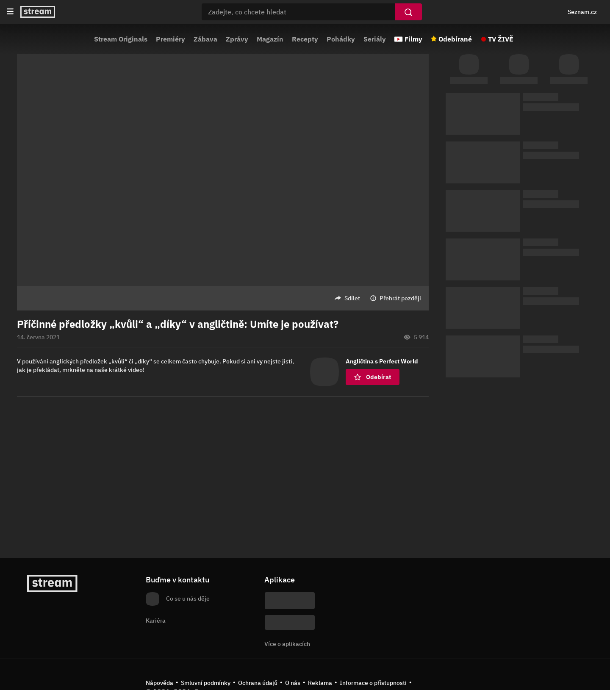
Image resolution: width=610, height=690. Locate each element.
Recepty (305, 39)
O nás (292, 683)
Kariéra (156, 620)
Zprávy (237, 39)
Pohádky (341, 39)
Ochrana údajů (257, 683)
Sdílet (352, 298)
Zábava (205, 39)
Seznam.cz (582, 12)
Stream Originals (120, 39)
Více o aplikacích (287, 644)
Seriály (374, 39)
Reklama (320, 683)
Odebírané (455, 39)
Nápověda (159, 683)
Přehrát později (400, 298)
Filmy (413, 39)
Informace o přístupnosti (373, 683)
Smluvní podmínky (205, 683)
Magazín (270, 39)
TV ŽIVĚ (500, 39)
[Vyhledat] (408, 11)
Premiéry (170, 39)
